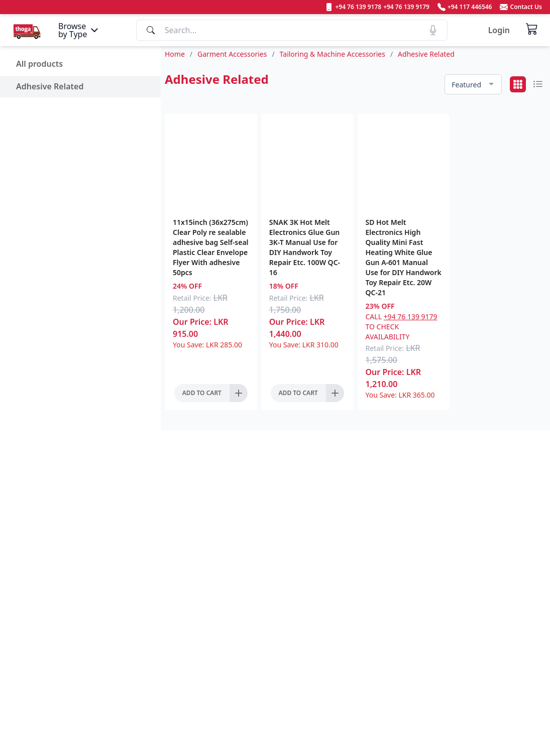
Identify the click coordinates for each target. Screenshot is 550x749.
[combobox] (473, 84)
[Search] (292, 30)
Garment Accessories (232, 54)
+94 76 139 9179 (410, 316)
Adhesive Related (49, 86)
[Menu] (79, 30)
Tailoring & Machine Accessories (332, 54)
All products (39, 63)
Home (175, 54)
